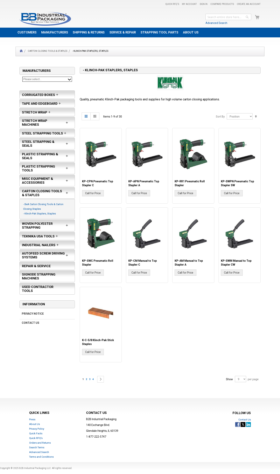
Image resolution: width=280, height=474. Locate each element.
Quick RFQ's (172, 4)
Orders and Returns (40, 442)
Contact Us (30, 324)
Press (32, 419)
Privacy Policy (36, 428)
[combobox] (228, 17)
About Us (34, 424)
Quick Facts (35, 433)
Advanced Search (216, 23)
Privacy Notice (33, 315)
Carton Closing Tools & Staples (47, 51)
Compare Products (222, 4)
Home (21, 51)
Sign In (203, 4)
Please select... (47, 79)
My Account (189, 4)
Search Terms (36, 447)
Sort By (220, 116)
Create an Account (249, 4)
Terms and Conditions (41, 456)
